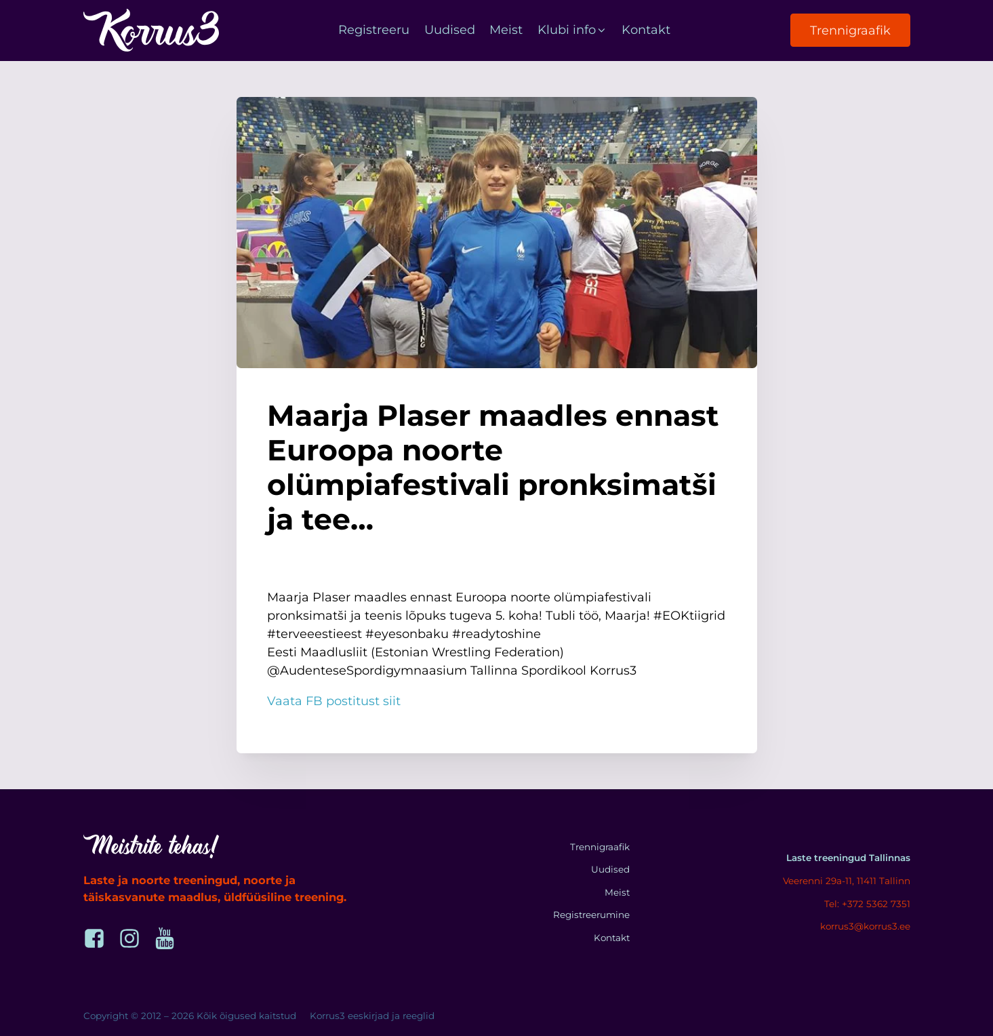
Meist (506, 29)
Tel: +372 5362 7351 (867, 903)
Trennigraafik (850, 30)
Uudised (449, 29)
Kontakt (646, 29)
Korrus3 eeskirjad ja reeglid (372, 1015)
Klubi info (572, 29)
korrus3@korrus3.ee (865, 926)
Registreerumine (591, 914)
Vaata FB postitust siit (334, 701)
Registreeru (373, 29)
